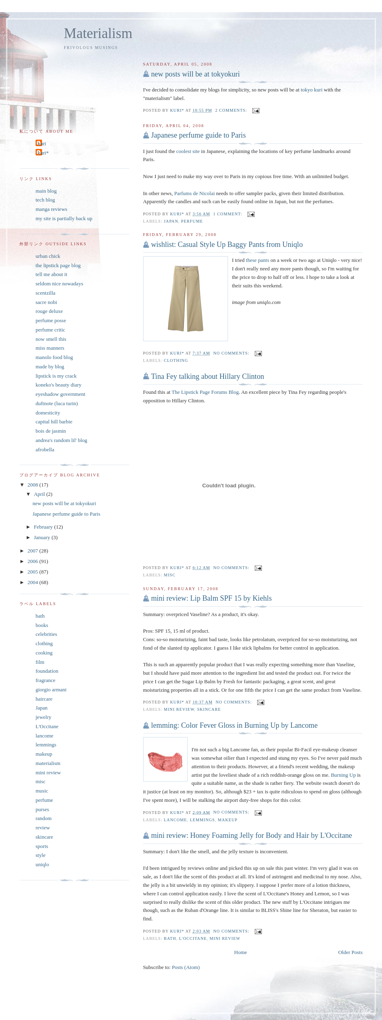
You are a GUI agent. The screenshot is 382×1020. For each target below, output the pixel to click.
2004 (33, 582)
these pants (257, 260)
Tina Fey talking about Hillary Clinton (207, 376)
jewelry (43, 717)
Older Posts (350, 952)
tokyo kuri (312, 90)
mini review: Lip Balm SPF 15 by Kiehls (211, 598)
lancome (175, 820)
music (42, 791)
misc (169, 575)
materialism (48, 763)
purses (42, 809)
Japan (171, 221)
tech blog (45, 200)
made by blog (50, 366)
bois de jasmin (51, 431)
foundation (47, 671)
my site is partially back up (64, 218)
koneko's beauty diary (59, 385)
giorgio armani (51, 689)
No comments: (232, 353)
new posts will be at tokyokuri (195, 74)
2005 (33, 572)
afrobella (45, 449)
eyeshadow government (60, 394)
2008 (33, 485)
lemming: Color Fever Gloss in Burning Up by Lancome (234, 725)
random (44, 818)
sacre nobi (46, 302)
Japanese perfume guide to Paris (198, 135)
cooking (44, 653)
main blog (46, 191)
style (41, 855)
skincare (209, 709)
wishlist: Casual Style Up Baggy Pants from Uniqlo (227, 244)
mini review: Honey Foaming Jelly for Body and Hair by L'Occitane (251, 835)
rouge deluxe (49, 311)
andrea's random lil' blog (61, 440)
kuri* (43, 153)
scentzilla (45, 293)
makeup (228, 820)
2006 (33, 561)
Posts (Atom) (186, 967)
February (44, 527)
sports (42, 846)
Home (240, 952)
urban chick (48, 256)
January (43, 537)
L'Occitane (193, 938)
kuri (42, 143)
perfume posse (51, 320)
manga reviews (51, 209)
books (42, 625)
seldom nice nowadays (59, 283)
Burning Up (343, 775)
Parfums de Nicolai (194, 193)
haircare (44, 699)
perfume (192, 221)
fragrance (45, 680)
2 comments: (232, 110)
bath (170, 938)
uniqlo (42, 864)
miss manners (50, 348)
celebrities (46, 634)
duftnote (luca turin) (57, 403)
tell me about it (51, 274)
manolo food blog (54, 357)
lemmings (202, 820)
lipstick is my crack (56, 376)
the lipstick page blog (58, 265)
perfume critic (50, 330)
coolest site (188, 151)
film (40, 662)
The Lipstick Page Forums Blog (205, 392)
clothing (176, 360)
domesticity (48, 413)
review (43, 827)
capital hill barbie (54, 422)
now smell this (51, 339)
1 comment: (228, 214)
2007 (33, 551)
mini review (179, 709)
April (40, 494)
